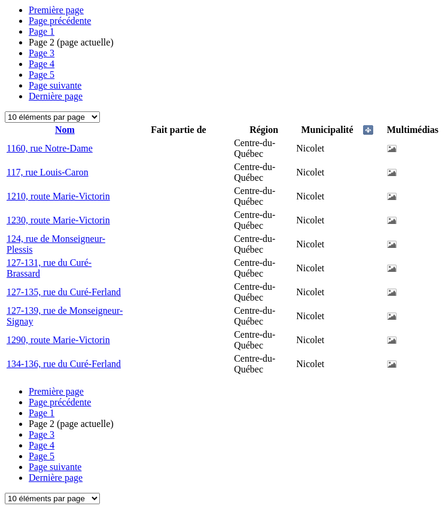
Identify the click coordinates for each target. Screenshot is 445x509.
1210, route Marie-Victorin (58, 196)
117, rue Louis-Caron (48, 172)
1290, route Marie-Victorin (58, 340)
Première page (56, 10)
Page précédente (60, 21)
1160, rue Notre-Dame (50, 148)
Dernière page (56, 96)
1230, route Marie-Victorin (58, 220)
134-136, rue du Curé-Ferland (64, 364)
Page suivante (55, 85)
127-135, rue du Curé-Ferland (64, 292)
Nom (65, 130)
